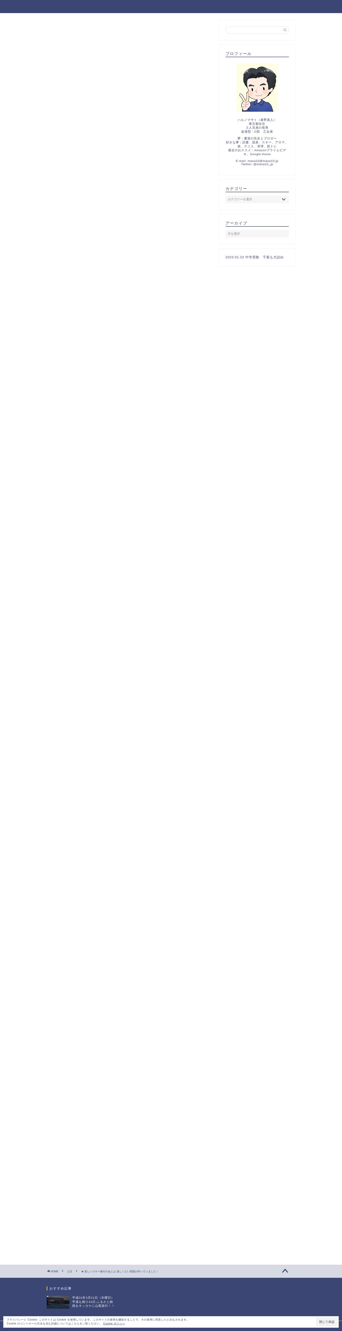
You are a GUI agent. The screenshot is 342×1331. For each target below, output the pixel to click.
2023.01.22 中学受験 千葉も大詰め (84, 1006)
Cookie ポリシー (114, 1323)
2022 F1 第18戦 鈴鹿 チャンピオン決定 (88, 1050)
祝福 (60, 1028)
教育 (72, 545)
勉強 (59, 545)
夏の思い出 (65, 1039)
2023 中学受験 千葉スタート (79, 1017)
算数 (96, 545)
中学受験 (60, 28)
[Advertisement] (129, 106)
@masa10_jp (263, 164)
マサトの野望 (61, 6)
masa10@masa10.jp (263, 161)
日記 (84, 545)
